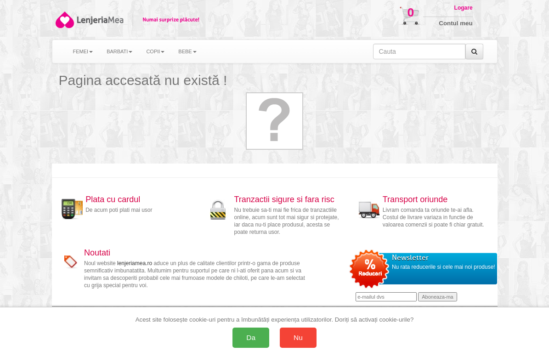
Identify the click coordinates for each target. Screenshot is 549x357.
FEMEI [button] (83, 51)
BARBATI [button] (119, 51)
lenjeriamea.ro (134, 263)
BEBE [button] (187, 51)
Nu (298, 337)
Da (250, 337)
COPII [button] (155, 51)
